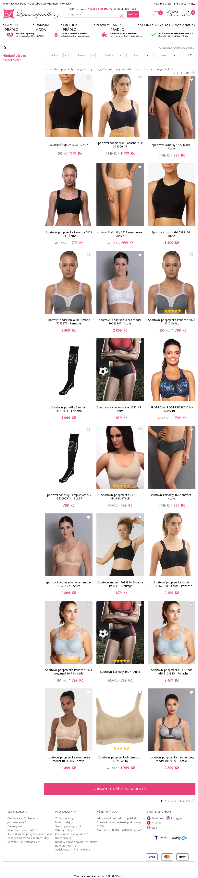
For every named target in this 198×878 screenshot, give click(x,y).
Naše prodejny (64, 822)
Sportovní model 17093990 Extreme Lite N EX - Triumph (120, 584)
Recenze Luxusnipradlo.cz (23, 842)
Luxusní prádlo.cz (30, 14)
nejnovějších (123, 69)
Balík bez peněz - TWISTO (22, 830)
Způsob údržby (64, 818)
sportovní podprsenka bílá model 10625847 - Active (120, 321)
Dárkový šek (14, 826)
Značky (188, 24)
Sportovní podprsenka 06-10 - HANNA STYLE (120, 496)
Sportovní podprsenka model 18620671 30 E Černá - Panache (171, 584)
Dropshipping (63, 838)
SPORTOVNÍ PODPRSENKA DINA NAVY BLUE (171, 409)
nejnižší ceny (85, 69)
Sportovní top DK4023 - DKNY (68, 144)
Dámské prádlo (12, 27)
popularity (67, 69)
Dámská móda (42, 27)
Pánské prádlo (117, 27)
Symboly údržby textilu (68, 826)
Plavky (102, 24)
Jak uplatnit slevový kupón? (71, 834)
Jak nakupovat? (16, 822)
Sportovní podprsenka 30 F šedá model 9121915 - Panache (171, 671)
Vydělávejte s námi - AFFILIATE (72, 849)
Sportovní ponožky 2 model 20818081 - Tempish (68, 409)
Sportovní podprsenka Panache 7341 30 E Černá (120, 144)
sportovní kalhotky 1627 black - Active (172, 146)
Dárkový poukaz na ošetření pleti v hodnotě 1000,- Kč (76, 843)
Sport (146, 24)
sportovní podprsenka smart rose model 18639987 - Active (68, 759)
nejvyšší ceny (104, 69)
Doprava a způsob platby (22, 818)
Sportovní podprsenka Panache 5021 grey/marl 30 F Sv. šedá (68, 671)
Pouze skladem (144, 69)
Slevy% (160, 24)
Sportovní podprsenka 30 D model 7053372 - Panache (69, 321)
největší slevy (165, 69)
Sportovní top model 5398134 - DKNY (172, 234)
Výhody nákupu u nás (68, 830)
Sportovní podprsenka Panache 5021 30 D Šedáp (171, 321)
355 (188, 72)
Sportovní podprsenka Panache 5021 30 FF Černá (68, 234)
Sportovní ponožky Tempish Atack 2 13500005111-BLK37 (69, 496)
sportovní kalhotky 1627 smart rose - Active (120, 234)
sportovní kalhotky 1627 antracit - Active (171, 496)
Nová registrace (162, 3)
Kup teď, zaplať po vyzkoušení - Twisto (30, 834)
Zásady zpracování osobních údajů (28, 838)
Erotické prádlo (71, 27)
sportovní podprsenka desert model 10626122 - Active (68, 584)
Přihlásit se (180, 3)
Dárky (174, 24)
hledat (132, 14)
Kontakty (66, 3)
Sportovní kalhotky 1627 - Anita (120, 671)
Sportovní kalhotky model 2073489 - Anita (120, 409)
